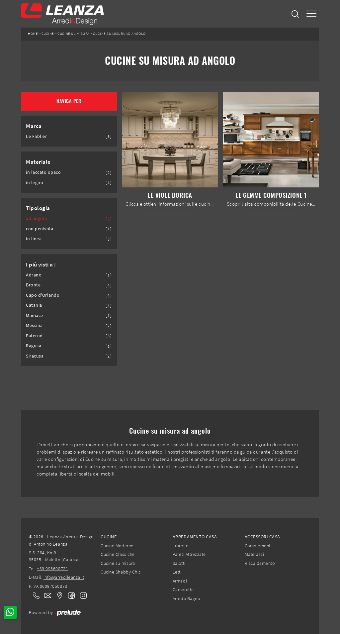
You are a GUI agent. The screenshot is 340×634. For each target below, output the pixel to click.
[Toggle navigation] (311, 14)
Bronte (33, 285)
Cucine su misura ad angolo (119, 34)
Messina (34, 325)
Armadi (180, 581)
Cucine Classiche (117, 554)
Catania (34, 305)
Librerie (180, 546)
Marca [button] (34, 126)
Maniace (34, 315)
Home (33, 34)
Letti (177, 572)
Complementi (258, 546)
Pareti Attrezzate (189, 554)
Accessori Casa (262, 537)
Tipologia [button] (38, 208)
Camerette (183, 589)
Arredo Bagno (186, 598)
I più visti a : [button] (41, 264)
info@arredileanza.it (63, 577)
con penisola (39, 229)
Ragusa (33, 346)
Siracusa (34, 356)
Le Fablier (36, 136)
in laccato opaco (43, 172)
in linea (34, 239)
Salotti (179, 563)
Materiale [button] (38, 161)
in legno (34, 182)
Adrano (34, 275)
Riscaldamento (260, 563)
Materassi (254, 554)
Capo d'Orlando (42, 295)
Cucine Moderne (117, 546)
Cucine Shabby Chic (120, 572)
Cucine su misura (73, 34)
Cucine (48, 34)
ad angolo (36, 218)
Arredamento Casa (195, 537)
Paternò (34, 336)
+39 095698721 (52, 569)
